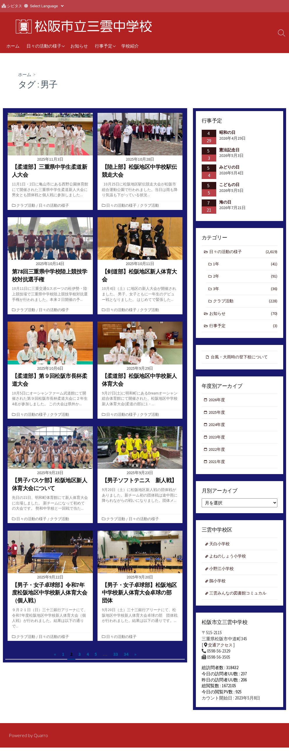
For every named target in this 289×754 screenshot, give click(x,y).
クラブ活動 (26, 205)
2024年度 (217, 428)
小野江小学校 (223, 574)
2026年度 (217, 403)
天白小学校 (220, 549)
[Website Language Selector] (47, 5)
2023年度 (217, 441)
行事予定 (103, 45)
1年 (245, 265)
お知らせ (79, 45)
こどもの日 (229, 184)
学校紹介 (130, 45)
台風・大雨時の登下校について (241, 359)
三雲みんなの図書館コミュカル (240, 600)
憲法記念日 (229, 149)
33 (115, 654)
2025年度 (217, 415)
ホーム (12, 45)
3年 (245, 290)
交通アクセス (221, 652)
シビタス (14, 6)
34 (126, 654)
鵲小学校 (218, 587)
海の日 (225, 202)
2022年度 (217, 454)
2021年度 (217, 466)
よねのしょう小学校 (229, 561)
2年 (245, 277)
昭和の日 (227, 132)
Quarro (41, 741)
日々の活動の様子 (43, 45)
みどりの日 (229, 167)
